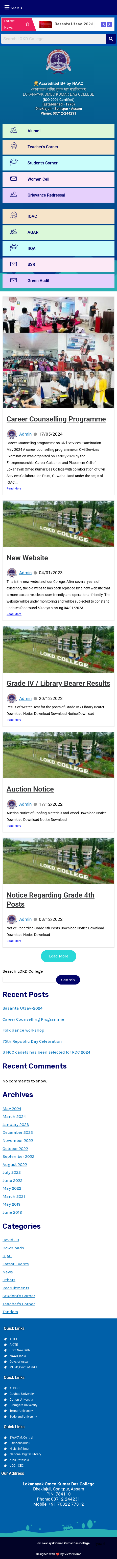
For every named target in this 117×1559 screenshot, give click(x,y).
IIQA (32, 248)
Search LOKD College (23, 971)
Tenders (10, 1311)
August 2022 (15, 1164)
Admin (25, 434)
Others (9, 1279)
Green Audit (38, 280)
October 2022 (15, 1148)
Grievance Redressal (46, 195)
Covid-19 (11, 1239)
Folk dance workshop (23, 1030)
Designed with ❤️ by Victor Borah (58, 1554)
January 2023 (16, 1124)
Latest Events (16, 1263)
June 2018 (12, 1212)
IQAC (32, 216)
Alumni (34, 131)
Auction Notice (30, 789)
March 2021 (14, 1196)
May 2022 (12, 1188)
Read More (14, 488)
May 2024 (12, 1108)
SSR (31, 264)
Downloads (13, 1247)
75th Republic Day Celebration (32, 1041)
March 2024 (14, 1116)
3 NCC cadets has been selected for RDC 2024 (46, 1052)
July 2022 (12, 1172)
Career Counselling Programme (56, 419)
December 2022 (18, 1132)
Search (68, 979)
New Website (27, 558)
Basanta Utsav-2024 (74, 24)
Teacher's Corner (43, 146)
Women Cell (38, 179)
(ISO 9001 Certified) (59, 100)
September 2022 (18, 1156)
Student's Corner (43, 163)
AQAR (33, 232)
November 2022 (18, 1140)
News (8, 1271)
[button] (58, 7)
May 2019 (11, 1204)
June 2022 (12, 1180)
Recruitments (16, 1287)
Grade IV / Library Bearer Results (58, 683)
